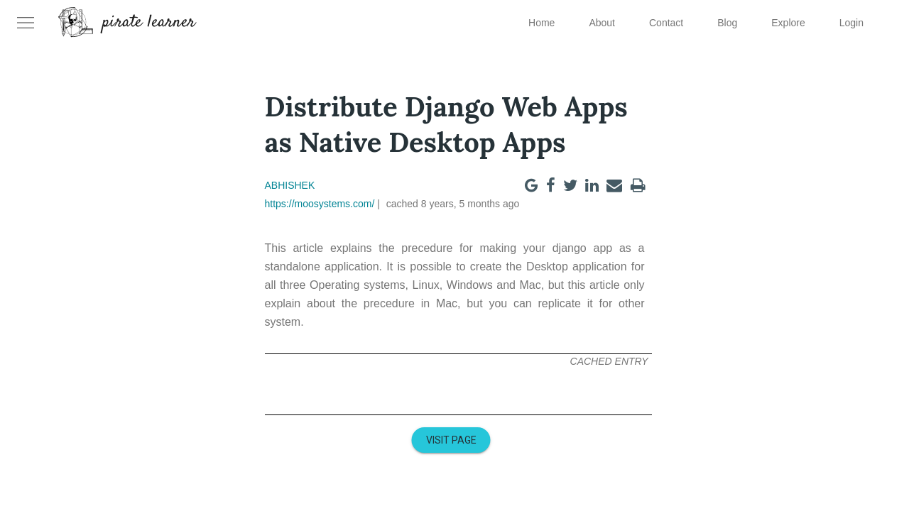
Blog (727, 22)
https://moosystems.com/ (320, 203)
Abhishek (290, 185)
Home (541, 22)
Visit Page (451, 440)
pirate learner (149, 23)
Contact (666, 22)
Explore (788, 22)
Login (851, 22)
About (602, 22)
